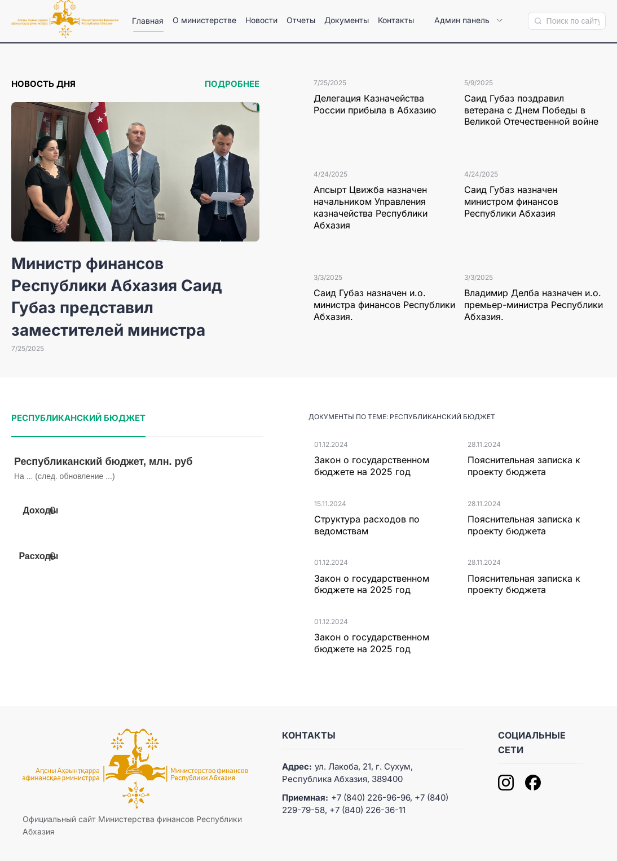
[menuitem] (148, 21)
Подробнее (232, 83)
